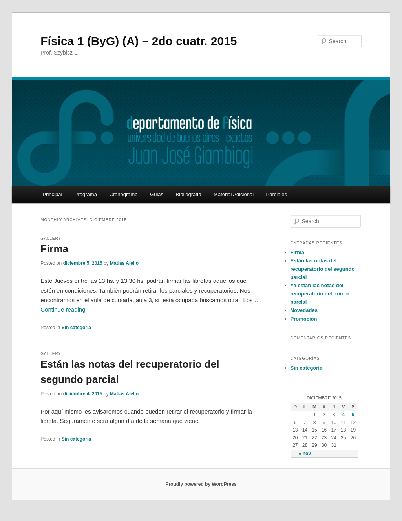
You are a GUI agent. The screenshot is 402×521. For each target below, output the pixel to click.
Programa (86, 194)
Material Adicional (234, 194)
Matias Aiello (124, 263)
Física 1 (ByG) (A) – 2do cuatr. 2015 (138, 41)
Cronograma (123, 194)
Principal (52, 194)
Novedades (304, 310)
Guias (156, 194)
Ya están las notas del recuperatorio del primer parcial (320, 293)
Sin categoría (76, 327)
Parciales (276, 194)
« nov (305, 453)
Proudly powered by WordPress (200, 484)
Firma (54, 249)
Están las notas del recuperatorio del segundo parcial (323, 269)
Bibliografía (188, 194)
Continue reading (66, 309)
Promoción (304, 319)
